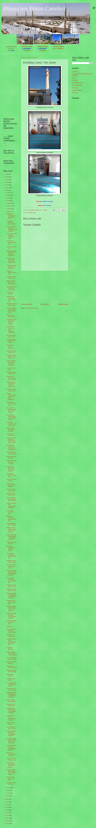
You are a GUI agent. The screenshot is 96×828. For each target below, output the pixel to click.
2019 (7, 799)
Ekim (8, 198)
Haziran (9, 208)
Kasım (9, 195)
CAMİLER (26, 50)
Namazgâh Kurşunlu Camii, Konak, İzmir (12, 424)
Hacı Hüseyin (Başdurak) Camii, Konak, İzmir (11, 580)
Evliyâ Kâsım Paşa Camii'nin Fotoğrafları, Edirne (12, 236)
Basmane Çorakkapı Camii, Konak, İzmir (11, 518)
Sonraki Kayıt (26, 304)
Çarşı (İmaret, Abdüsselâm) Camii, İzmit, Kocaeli (11, 765)
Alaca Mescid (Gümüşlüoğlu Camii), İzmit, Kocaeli (11, 417)
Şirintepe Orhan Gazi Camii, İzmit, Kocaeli (11, 282)
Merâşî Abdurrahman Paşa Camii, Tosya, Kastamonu (11, 396)
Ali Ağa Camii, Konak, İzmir (11, 635)
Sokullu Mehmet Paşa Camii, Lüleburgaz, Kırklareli (11, 363)
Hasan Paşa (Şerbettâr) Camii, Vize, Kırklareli (11, 469)
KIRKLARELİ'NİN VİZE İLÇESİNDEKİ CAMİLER (11, 506)
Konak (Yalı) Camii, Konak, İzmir (11, 242)
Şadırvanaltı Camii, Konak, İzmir (11, 403)
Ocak (8, 796)
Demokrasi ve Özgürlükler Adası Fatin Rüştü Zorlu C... (12, 260)
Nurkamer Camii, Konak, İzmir (11, 277)
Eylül (8, 200)
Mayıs (9, 211)
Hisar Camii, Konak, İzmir (11, 434)
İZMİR (30, 212)
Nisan (8, 787)
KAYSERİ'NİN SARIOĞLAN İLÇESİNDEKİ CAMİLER (11, 711)
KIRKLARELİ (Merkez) (10, 293)
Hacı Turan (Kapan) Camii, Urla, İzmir (11, 754)
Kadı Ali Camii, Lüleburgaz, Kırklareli (11, 429)
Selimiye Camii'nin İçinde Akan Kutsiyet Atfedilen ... (12, 322)
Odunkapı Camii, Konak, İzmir (11, 336)
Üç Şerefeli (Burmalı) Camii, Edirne (11, 222)
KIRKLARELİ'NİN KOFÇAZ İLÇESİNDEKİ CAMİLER (11, 616)
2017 (7, 804)
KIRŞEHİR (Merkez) (10, 648)
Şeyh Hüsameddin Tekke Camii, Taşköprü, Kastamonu (12, 253)
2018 (7, 802)
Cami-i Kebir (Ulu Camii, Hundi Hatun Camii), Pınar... (11, 310)
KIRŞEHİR (10, 626)
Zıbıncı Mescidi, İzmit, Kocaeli (11, 727)
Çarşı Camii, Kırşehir (10, 675)
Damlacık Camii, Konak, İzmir (11, 372)
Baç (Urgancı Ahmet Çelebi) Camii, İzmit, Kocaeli (11, 410)
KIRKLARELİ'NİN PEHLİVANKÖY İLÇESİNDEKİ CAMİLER (12, 573)
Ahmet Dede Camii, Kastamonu (10, 346)
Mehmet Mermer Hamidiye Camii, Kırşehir (11, 630)
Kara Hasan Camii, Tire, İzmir (10, 512)
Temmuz (9, 206)
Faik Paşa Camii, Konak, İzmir (11, 489)
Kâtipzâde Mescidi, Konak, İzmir (12, 272)
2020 (7, 190)
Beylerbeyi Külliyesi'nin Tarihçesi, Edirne (11, 548)
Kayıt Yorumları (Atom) (32, 308)
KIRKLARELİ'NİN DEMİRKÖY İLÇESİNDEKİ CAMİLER (11, 695)
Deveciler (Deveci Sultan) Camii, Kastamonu (11, 356)
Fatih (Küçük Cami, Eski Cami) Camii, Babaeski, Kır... (12, 447)
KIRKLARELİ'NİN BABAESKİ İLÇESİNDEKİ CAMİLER (11, 733)
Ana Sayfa (45, 304)
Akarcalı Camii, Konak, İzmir (11, 704)
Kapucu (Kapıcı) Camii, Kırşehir (11, 670)
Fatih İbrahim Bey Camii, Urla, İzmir (11, 622)
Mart (8, 790)
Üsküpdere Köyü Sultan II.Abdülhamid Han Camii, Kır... (11, 642)
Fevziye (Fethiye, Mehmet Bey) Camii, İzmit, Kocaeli (11, 609)
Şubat (8, 793)
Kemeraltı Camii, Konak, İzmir (11, 390)
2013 (7, 815)
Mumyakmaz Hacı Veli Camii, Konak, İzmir (12, 288)
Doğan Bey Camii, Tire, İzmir (12, 542)
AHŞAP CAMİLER (77, 90)
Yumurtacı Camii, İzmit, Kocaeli (11, 585)
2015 (7, 810)
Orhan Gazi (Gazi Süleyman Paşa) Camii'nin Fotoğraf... (12, 229)
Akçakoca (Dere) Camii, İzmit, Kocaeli (11, 341)
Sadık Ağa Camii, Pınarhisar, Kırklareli (11, 462)
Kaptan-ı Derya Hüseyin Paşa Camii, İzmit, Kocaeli (11, 530)
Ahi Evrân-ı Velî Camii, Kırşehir (11, 689)
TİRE (34, 212)
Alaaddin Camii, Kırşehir (11, 679)
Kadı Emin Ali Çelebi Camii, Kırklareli (11, 485)
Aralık (8, 192)
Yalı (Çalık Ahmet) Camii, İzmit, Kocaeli (12, 566)
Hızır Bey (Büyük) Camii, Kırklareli (12, 658)
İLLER (74, 78)
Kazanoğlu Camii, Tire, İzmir (11, 457)
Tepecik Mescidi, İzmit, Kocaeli (11, 524)
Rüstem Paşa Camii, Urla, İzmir (11, 778)
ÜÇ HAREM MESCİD (78, 83)
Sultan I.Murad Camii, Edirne (11, 700)
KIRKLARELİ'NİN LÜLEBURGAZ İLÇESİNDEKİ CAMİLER (11, 596)
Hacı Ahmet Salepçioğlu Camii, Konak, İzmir (11, 556)
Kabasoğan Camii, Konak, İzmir (12, 304)
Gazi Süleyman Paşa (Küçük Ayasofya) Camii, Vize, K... (12, 384)
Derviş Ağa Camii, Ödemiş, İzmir (12, 759)
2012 (7, 818)
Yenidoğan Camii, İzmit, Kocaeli (11, 561)
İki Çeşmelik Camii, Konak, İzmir (11, 475)
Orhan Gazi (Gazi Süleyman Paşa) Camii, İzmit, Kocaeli (11, 440)
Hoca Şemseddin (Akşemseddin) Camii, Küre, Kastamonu (11, 741)
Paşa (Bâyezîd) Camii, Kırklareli (12, 453)
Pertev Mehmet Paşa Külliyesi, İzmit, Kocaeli (11, 499)
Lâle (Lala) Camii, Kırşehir (11, 662)
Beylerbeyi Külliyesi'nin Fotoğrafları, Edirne (11, 216)
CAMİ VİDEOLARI (77, 85)
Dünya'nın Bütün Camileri (34, 8)
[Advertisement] (44, 287)
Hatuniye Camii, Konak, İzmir (11, 494)
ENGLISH (75, 93)
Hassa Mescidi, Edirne (11, 723)
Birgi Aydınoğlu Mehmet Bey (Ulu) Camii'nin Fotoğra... (11, 772)
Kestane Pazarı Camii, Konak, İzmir (11, 602)
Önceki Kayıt (63, 304)
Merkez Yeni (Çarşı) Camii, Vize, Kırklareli (11, 378)
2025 (7, 177)
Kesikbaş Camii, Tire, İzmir (11, 783)
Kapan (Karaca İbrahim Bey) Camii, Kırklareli (12, 653)
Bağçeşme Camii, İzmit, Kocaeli (11, 589)
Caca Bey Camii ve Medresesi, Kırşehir (11, 684)
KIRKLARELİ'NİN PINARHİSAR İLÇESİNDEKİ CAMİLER (11, 537)
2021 (7, 187)
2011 (7, 820)
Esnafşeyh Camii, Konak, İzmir (11, 351)
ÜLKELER (75, 80)
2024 (7, 179)
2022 (7, 185)
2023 (7, 182)
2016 (7, 807)
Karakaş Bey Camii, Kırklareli (12, 666)
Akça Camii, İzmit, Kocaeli (12, 480)
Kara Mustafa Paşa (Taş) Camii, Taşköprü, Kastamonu (10, 329)
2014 (7, 812)
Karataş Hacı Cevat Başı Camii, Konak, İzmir (11, 299)
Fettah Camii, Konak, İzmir (11, 315)
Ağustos (9, 203)
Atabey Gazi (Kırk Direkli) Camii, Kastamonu (11, 267)
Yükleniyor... (6, 131)
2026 (7, 174)
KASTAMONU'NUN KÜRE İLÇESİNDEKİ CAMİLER (12, 748)
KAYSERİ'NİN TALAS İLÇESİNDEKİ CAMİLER (11, 718)
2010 (7, 823)
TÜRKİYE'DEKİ (26, 46)
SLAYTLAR (75, 88)
